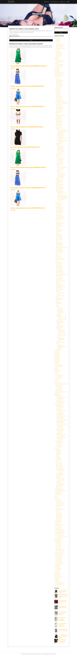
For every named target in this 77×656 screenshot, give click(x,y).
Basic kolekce (57, 37)
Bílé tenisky (59, 464)
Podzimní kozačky (61, 480)
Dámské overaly (61, 436)
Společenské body (60, 84)
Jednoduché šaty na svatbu (60, 530)
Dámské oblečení (58, 76)
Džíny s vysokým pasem (61, 115)
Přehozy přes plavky (59, 251)
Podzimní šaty (58, 494)
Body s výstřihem (60, 80)
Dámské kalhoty (58, 104)
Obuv (57, 461)
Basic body (59, 79)
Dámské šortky (59, 433)
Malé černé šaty (58, 67)
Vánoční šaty (58, 585)
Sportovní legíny (61, 175)
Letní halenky (59, 214)
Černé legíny (60, 172)
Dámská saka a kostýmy (61, 410)
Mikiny (57, 232)
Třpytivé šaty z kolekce (59, 576)
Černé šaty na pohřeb (59, 64)
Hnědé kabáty (60, 148)
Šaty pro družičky (59, 537)
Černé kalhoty (58, 89)
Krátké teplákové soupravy (62, 195)
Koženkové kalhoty (60, 108)
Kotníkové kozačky (61, 478)
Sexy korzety (59, 204)
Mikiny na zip (59, 238)
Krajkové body (59, 81)
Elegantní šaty (59, 514)
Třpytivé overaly (57, 575)
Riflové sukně (59, 268)
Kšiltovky (56, 367)
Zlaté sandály (60, 482)
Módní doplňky (58, 441)
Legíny (58, 171)
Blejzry (58, 93)
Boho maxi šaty (59, 508)
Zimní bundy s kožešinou (63, 131)
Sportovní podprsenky (60, 342)
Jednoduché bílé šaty (59, 60)
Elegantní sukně (60, 263)
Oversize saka (59, 96)
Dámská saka (58, 92)
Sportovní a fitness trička (60, 259)
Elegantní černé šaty (59, 65)
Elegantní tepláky (60, 298)
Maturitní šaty (58, 525)
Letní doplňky (58, 457)
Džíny (57, 113)
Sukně (57, 260)
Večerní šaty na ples (59, 526)
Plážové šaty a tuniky (60, 505)
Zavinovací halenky (63, 333)
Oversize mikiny (59, 239)
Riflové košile (59, 215)
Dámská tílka (63, 1)
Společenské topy (60, 121)
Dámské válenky (60, 473)
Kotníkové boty (59, 476)
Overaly (57, 240)
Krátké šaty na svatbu (59, 533)
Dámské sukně (60, 427)
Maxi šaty (56, 381)
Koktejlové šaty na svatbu (60, 532)
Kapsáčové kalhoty (59, 182)
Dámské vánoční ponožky (60, 583)
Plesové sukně (59, 266)
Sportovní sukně (60, 272)
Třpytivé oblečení (59, 385)
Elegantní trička (58, 125)
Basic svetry (58, 49)
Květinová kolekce (58, 370)
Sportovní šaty (58, 520)
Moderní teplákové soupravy (62, 198)
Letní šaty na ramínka (59, 375)
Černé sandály (59, 466)
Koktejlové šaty (59, 516)
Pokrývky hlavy (59, 442)
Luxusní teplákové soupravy (62, 196)
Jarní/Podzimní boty (60, 474)
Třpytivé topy (59, 386)
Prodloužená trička (59, 252)
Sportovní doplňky (59, 555)
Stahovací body (59, 85)
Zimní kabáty (60, 152)
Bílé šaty (56, 59)
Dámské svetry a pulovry (62, 424)
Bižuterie (57, 449)
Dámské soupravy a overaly (61, 434)
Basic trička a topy (59, 52)
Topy (57, 305)
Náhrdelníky (59, 450)
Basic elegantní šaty (60, 44)
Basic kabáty (58, 39)
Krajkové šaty (58, 544)
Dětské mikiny (57, 358)
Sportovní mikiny (61, 292)
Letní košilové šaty (59, 366)
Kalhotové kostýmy (60, 187)
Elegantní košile (59, 210)
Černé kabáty (59, 143)
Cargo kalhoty (58, 87)
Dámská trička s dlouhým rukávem (61, 101)
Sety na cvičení (59, 190)
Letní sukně (59, 264)
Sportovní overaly (59, 561)
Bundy (58, 128)
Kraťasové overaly (60, 244)
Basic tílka (58, 51)
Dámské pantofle (60, 469)
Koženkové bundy (61, 135)
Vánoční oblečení (58, 581)
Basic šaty (58, 43)
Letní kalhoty (59, 109)
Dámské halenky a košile (61, 397)
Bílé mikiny (59, 234)
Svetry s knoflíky (60, 289)
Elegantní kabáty (61, 147)
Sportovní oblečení (58, 552)
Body (57, 77)
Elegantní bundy (61, 133)
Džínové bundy (60, 132)
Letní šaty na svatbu (59, 534)
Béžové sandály (59, 462)
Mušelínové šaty (59, 377)
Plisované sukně (60, 267)
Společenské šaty (55, 1)
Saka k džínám (59, 97)
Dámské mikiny (60, 422)
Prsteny (58, 454)
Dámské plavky (58, 112)
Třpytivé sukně (57, 577)
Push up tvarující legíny (62, 174)
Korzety (57, 202)
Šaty (57, 254)
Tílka (57, 301)
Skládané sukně (59, 270)
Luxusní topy (59, 120)
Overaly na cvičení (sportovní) (62, 247)
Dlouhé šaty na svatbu (60, 529)
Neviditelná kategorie (58, 390)
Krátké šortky (59, 224)
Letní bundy (60, 136)
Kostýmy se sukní (60, 188)
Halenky (59, 329)
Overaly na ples (59, 248)
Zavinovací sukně (60, 278)
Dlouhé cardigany (60, 184)
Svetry (57, 282)
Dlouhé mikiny (59, 236)
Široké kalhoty (59, 111)
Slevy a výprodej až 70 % (59, 538)
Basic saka (58, 41)
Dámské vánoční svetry (60, 584)
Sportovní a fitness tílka (62, 346)
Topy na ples (59, 123)
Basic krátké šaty (60, 47)
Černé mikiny (59, 235)
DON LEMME (57, 361)
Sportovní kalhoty (59, 556)
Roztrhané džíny (61, 168)
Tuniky (59, 341)
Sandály (58, 481)
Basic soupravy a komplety (60, 48)
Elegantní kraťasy (60, 223)
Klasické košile (59, 212)
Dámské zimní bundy (61, 129)
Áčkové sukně (59, 262)
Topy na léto (59, 349)
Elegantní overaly (60, 243)
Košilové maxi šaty (60, 509)
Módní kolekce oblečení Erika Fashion (61, 383)
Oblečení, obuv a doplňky (59, 403)
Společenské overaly (60, 250)
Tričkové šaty (59, 521)
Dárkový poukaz (57, 357)
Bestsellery (57, 57)
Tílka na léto (59, 303)
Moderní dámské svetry (61, 286)
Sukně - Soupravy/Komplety (61, 274)
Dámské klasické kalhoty (59, 72)
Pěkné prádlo (11, 1)
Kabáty (58, 144)
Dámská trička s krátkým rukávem (61, 103)
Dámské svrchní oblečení (61, 437)
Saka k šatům (59, 99)
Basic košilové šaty (60, 45)
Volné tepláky (60, 180)
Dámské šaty (46, 1)
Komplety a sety (59, 186)
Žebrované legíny (61, 176)
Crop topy (58, 91)
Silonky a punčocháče (59, 489)
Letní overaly (59, 246)
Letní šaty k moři (59, 374)
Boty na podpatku (60, 465)
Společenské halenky (60, 216)
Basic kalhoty (58, 40)
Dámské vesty (57, 355)
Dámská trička (59, 315)
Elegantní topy (58, 119)
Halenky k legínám (60, 211)
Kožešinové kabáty (61, 149)
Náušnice (58, 453)
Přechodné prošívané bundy (62, 140)
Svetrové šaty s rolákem (61, 280)
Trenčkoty (59, 155)
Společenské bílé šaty (59, 61)
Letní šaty (59, 255)
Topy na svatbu (59, 124)
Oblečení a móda (58, 394)
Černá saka (59, 95)
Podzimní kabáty (61, 151)
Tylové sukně (59, 276)
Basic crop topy (59, 53)
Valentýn (56, 580)
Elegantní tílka (59, 302)
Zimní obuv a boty (60, 485)
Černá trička (58, 88)
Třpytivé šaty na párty (60, 550)
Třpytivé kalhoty (57, 573)
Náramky (58, 452)
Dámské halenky (61, 398)
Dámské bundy (60, 438)
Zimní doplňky (58, 492)
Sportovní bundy (61, 141)
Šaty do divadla (58, 545)
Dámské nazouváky (60, 468)
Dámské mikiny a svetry (61, 421)
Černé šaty (57, 63)
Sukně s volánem (60, 275)
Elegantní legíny (59, 230)
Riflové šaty (57, 496)
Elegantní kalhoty (60, 107)
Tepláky (58, 179)
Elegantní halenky (60, 207)
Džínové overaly (59, 242)
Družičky (56, 362)
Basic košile (59, 55)
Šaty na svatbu (57, 528)
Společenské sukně (60, 271)
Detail (14, 67)
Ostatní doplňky (58, 488)
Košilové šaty (57, 363)
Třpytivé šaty (59, 518)
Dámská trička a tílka (60, 413)
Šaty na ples (58, 512)
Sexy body (59, 83)
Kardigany (58, 183)
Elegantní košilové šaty (60, 365)
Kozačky (58, 477)
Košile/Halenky (58, 206)
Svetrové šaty (58, 279)
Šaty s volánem (59, 517)
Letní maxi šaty (58, 382)
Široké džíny (59, 116)
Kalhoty (57, 156)
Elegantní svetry (60, 284)
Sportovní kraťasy (60, 226)
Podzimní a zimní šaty (58, 493)
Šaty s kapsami (58, 568)
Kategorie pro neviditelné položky (61, 391)
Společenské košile (60, 218)
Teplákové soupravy (60, 191)
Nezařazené (57, 393)
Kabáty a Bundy (58, 127)
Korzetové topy (59, 203)
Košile (59, 337)
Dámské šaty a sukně (60, 406)
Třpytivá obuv (57, 572)
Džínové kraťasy (60, 222)
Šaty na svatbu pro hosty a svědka (61, 536)
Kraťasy (57, 220)
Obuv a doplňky (57, 448)
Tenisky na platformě (60, 484)
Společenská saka (60, 100)
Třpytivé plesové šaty (60, 549)
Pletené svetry (59, 287)
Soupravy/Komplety (60, 178)
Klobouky (57, 456)
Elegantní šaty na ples (59, 524)
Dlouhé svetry (59, 283)
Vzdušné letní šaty (59, 378)
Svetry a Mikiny (58, 290)
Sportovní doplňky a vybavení (61, 490)
